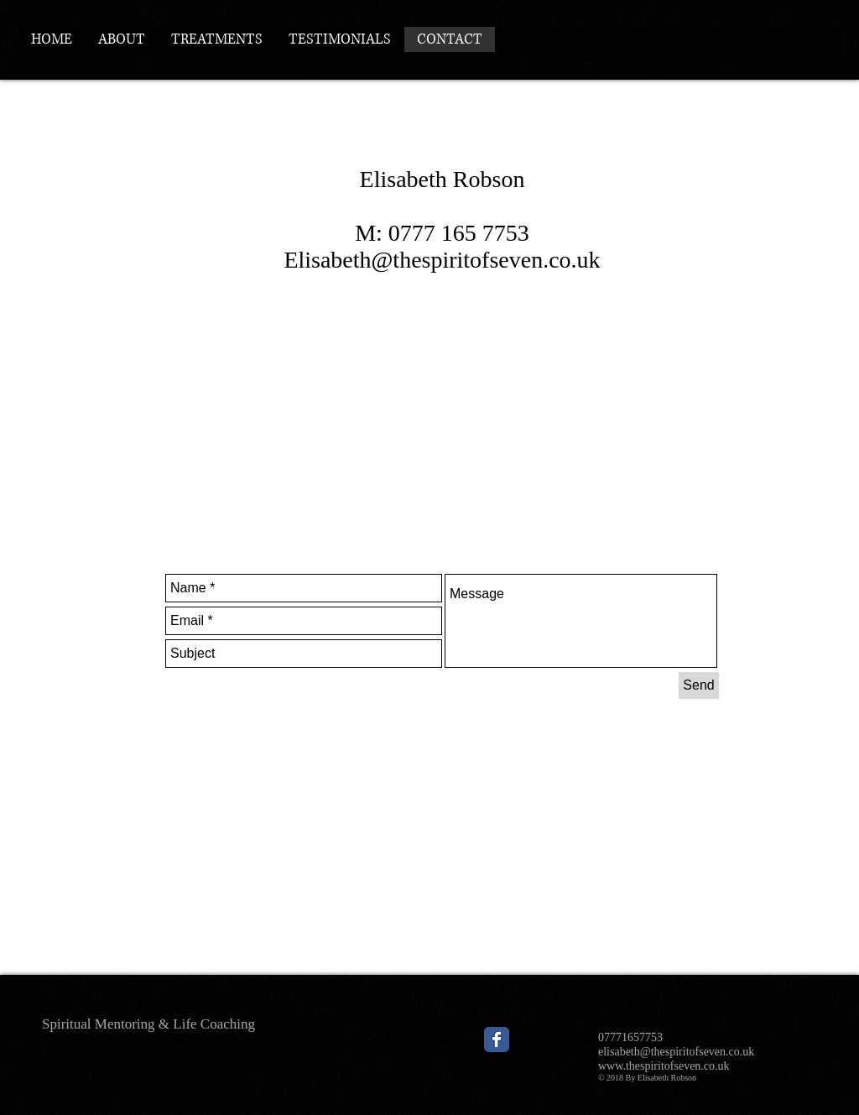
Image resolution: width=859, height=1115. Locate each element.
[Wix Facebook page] (496, 1039)
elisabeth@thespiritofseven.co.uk (676, 1051)
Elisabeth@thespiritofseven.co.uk (442, 260)
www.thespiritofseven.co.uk (664, 1066)
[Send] (699, 685)
